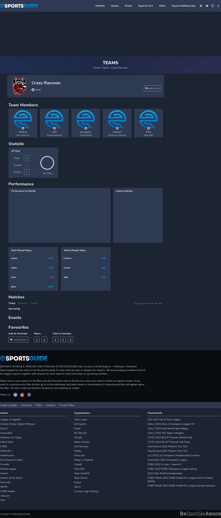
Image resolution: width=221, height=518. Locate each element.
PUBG (3, 446)
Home (97, 67)
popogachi (85, 132)
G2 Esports (80, 424)
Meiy (148, 132)
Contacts (50, 405)
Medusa (23, 132)
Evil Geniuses (81, 446)
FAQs (39, 405)
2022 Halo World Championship (165, 473)
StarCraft (5, 482)
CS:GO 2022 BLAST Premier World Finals (170, 437)
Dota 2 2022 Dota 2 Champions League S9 (171, 424)
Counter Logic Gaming (86, 491)
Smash (4, 473)
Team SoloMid (81, 473)
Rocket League (8, 469)
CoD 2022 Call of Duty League (164, 419)
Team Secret (80, 478)
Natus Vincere (81, 442)
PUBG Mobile (7, 491)
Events (128, 5)
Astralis (78, 437)
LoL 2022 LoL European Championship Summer (174, 455)
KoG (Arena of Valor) (11, 460)
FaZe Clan (79, 469)
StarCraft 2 (6, 451)
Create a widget (8, 405)
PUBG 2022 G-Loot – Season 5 (164, 464)
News (162, 5)
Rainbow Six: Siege (10, 437)
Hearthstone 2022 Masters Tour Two (168, 451)
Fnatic (77, 428)
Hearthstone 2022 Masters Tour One (168, 446)
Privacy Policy (67, 405)
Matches (100, 5)
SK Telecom (80, 433)
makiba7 (117, 132)
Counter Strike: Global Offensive (17, 424)
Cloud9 (78, 464)
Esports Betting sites (183, 5)
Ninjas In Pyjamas (83, 460)
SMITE (3, 486)
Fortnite (4, 464)
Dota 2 (4, 428)
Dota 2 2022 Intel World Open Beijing (168, 428)
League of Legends (10, 419)
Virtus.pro (79, 455)
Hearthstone (7, 455)
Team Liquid (80, 419)
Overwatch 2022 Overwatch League (167, 460)
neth (54, 132)
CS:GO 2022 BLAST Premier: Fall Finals (169, 442)
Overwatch (6, 433)
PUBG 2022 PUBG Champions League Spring (172, 469)
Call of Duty (6, 442)
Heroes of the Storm (11, 478)
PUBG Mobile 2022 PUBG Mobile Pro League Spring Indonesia (181, 485)
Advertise (26, 405)
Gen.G (77, 486)
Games (115, 5)
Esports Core (145, 5)
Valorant (4, 495)
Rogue (77, 482)
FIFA (2, 500)
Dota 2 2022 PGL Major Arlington (166, 433)
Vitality (77, 451)
